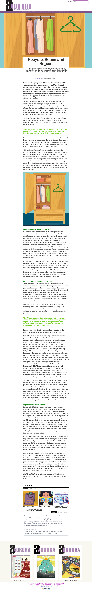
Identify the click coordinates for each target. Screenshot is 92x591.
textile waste (30, 481)
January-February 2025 (21, 580)
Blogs (66, 12)
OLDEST (54, 512)
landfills (43, 481)
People (61, 12)
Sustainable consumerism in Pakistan (45, 481)
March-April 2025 (46, 580)
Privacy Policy (50, 586)
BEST (65, 512)
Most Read (53, 12)
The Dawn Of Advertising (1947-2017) (33, 12)
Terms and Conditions (43, 586)
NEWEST (60, 512)
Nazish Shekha (38, 78)
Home (47, 12)
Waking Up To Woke (44, 506)
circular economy (50, 481)
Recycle (31, 481)
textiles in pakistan (58, 481)
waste (36, 481)
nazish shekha (37, 481)
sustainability (26, 481)
